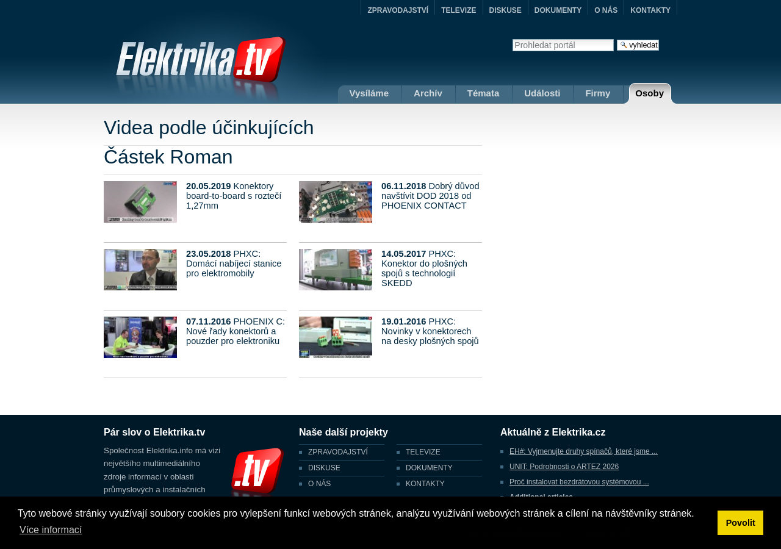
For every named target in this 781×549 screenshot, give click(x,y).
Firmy (597, 93)
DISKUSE (505, 10)
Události (542, 93)
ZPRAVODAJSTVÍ (397, 10)
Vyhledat (512, 38)
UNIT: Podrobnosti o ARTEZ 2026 (564, 466)
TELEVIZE (458, 10)
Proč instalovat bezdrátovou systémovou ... (579, 482)
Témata (483, 93)
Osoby (649, 93)
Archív (428, 93)
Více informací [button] (51, 530)
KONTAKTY (650, 10)
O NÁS (605, 10)
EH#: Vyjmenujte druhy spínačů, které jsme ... (583, 451)
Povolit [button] (740, 523)
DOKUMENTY (557, 10)
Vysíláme (369, 93)
